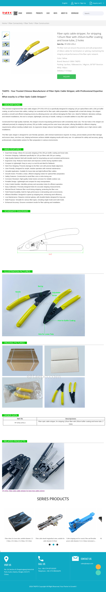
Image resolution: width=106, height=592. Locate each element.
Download (74, 13)
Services (29, 13)
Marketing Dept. (98, 566)
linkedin (64, 82)
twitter (69, 82)
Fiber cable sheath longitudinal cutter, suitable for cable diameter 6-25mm (50, 540)
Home (20, 13)
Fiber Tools (28, 23)
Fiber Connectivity (16, 23)
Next (8, 63)
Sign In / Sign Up (80, 3)
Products (39, 13)
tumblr (92, 82)
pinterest (75, 82)
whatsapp (86, 82)
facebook (58, 82)
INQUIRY (66, 76)
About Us (64, 13)
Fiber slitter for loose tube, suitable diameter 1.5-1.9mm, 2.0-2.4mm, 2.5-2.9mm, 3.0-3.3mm (19, 540)
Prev (4, 63)
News (55, 13)
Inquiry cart (97, 3)
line (81, 82)
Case (48, 13)
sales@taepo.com (87, 563)
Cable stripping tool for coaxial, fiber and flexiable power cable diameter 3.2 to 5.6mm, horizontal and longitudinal (81, 540)
